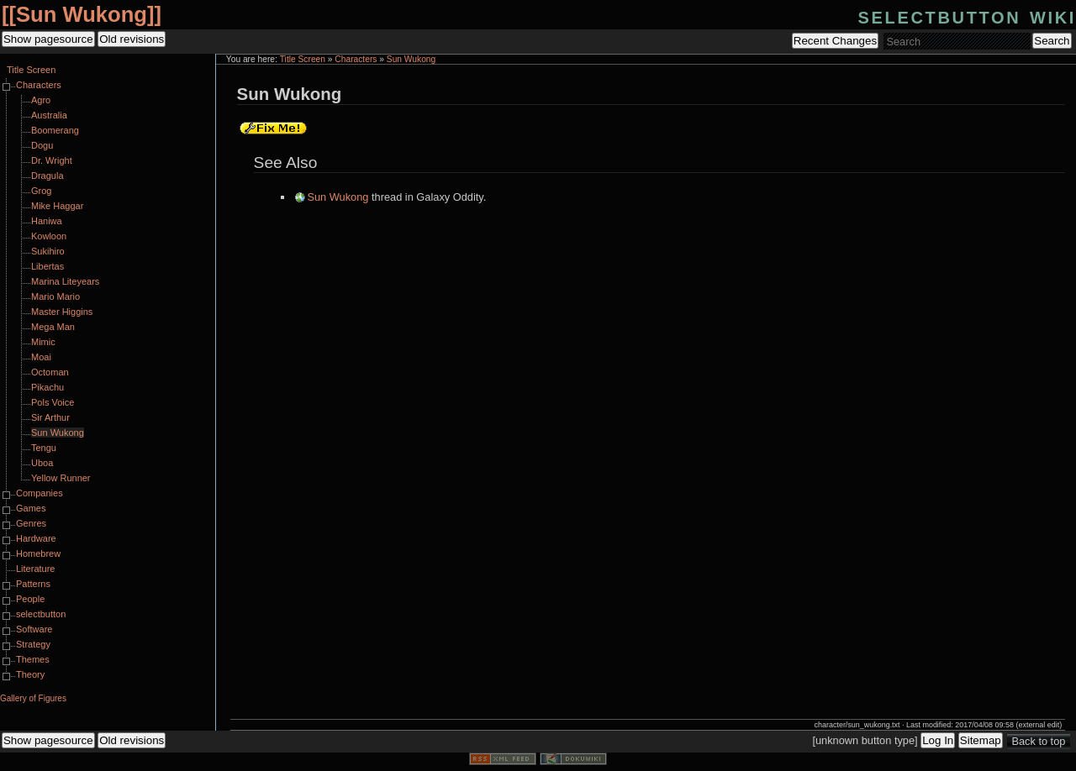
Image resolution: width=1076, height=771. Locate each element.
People (30, 599)
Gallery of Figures (33, 698)
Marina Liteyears (65, 281)
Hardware (36, 538)
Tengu (43, 448)
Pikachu (47, 387)
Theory (30, 674)
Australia (49, 115)
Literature (35, 569)
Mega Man (53, 327)
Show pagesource (48, 39)
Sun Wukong (81, 14)
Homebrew (38, 553)
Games (30, 508)
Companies (39, 493)
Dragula (47, 175)
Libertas (47, 266)
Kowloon (48, 236)
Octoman (50, 372)
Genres (31, 523)
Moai (41, 357)
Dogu (42, 145)
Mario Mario (55, 296)
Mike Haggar (57, 206)
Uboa (42, 463)
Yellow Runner (61, 478)
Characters (356, 59)
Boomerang (55, 130)
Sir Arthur (50, 417)
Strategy (33, 644)
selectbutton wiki (967, 16)
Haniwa (46, 221)
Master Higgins (61, 312)
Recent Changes (835, 40)
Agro (40, 100)
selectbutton (41, 614)
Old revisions (131, 39)
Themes (33, 659)
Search (1051, 40)
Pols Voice (52, 402)
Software (34, 629)
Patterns (33, 584)
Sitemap (980, 740)
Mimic (43, 342)
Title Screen (302, 59)
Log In (937, 740)
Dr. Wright (51, 160)
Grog (41, 191)
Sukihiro (48, 251)
